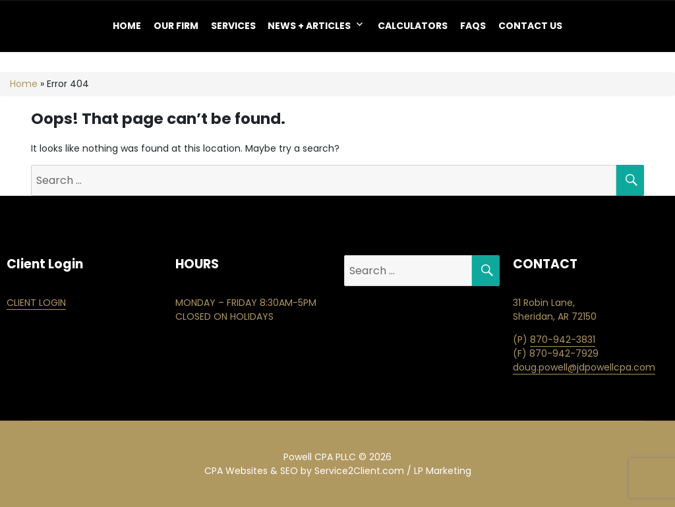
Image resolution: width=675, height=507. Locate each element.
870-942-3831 (562, 339)
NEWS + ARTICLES (309, 25)
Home (127, 25)
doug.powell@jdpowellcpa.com (584, 367)
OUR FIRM (176, 25)
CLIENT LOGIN (36, 302)
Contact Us (530, 25)
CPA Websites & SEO (251, 470)
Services (233, 25)
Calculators (413, 25)
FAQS (473, 25)
